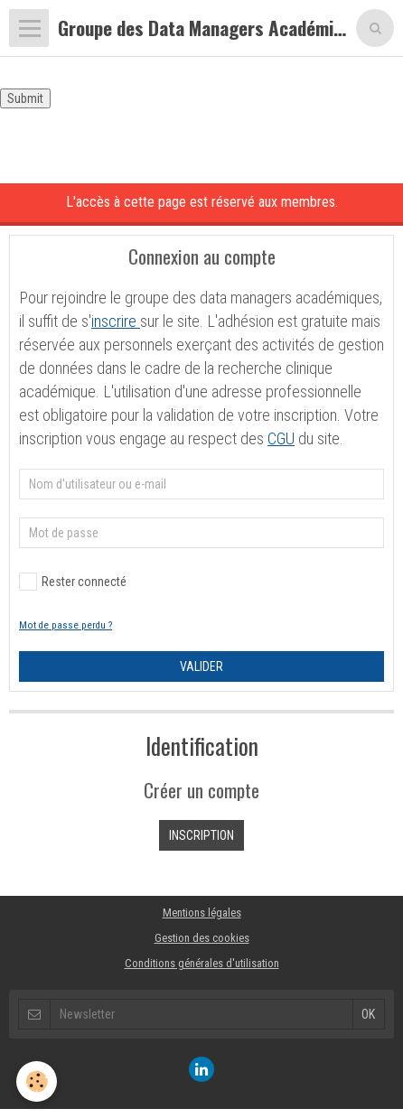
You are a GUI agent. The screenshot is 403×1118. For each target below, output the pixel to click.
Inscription (201, 835)
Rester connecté (73, 582)
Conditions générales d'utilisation (202, 963)
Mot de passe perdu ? (65, 625)
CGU (281, 438)
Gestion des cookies (202, 938)
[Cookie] (36, 1081)
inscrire (115, 321)
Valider (201, 666)
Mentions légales (202, 912)
